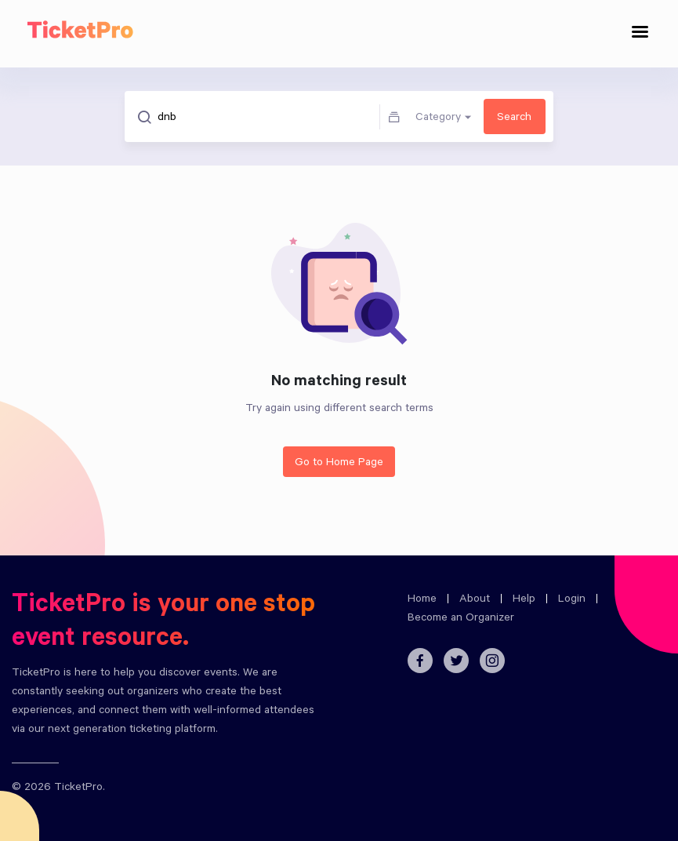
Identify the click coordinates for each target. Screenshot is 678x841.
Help (524, 600)
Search (514, 118)
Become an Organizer (461, 619)
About (474, 600)
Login (572, 600)
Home (422, 600)
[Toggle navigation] (640, 34)
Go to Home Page (339, 463)
